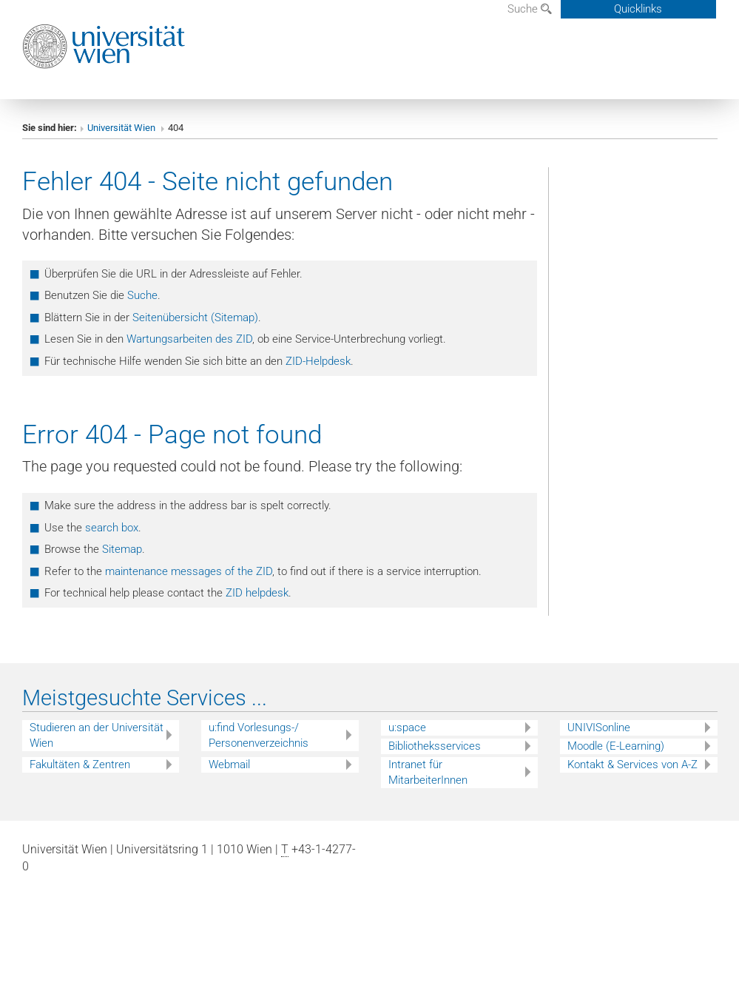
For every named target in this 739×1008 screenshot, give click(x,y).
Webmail (229, 764)
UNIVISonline (598, 727)
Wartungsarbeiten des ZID (189, 339)
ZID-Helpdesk (318, 361)
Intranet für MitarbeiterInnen (428, 772)
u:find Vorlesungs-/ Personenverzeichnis (258, 735)
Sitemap (122, 549)
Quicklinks (638, 9)
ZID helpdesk (257, 592)
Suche (529, 9)
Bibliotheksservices (434, 746)
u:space (407, 727)
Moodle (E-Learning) (615, 746)
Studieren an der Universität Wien (96, 735)
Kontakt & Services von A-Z (632, 764)
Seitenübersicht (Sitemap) (195, 317)
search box (111, 527)
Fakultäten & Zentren (80, 764)
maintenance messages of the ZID (188, 571)
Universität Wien (122, 127)
